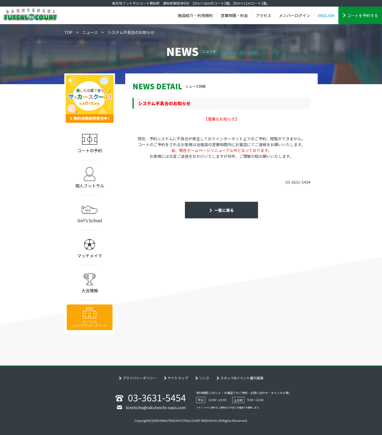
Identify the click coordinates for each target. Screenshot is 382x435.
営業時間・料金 (234, 15)
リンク (204, 377)
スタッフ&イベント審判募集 (242, 377)
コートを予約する (362, 15)
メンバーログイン (294, 15)
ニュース (90, 32)
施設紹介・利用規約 (195, 15)
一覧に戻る (223, 210)
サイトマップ (178, 377)
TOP (68, 32)
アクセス (263, 15)
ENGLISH (326, 15)
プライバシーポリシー (140, 377)
